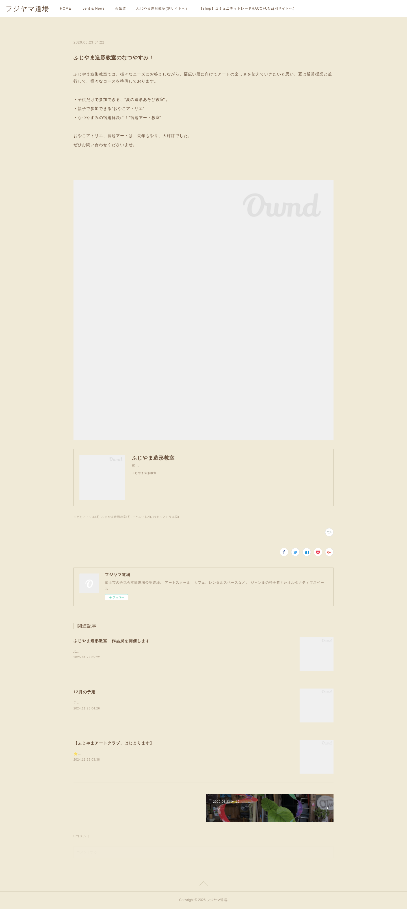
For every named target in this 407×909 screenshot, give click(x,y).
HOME (65, 8)
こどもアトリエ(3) (86, 516)
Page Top (203, 884)
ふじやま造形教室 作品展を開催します (111, 641)
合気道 (120, 8)
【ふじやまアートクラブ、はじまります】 (113, 743)
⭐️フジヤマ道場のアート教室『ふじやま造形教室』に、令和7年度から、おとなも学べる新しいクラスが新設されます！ (172, 754)
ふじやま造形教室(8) (116, 516)
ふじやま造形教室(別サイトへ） (162, 8)
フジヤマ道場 (27, 8)
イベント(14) (142, 516)
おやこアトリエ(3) (166, 516)
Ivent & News (93, 8)
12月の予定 (84, 692)
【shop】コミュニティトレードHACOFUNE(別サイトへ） (247, 8)
